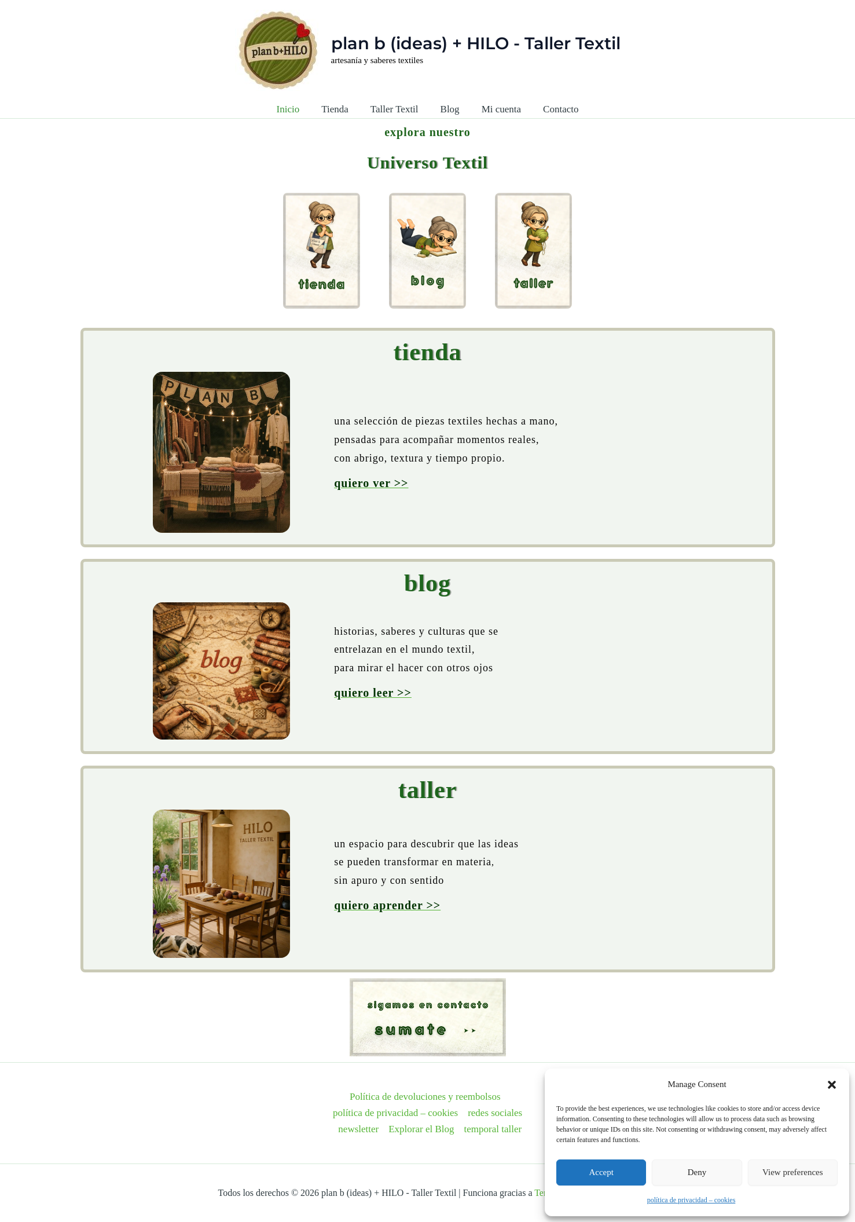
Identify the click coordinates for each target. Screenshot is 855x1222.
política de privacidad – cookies (691, 1200)
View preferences (792, 1172)
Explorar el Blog (421, 1129)
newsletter (358, 1129)
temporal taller (493, 1129)
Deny (697, 1172)
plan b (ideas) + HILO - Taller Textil (476, 43)
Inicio (294, 109)
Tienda (338, 109)
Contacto (555, 109)
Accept (601, 1172)
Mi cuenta (498, 109)
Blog (448, 109)
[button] (832, 1085)
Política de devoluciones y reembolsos (425, 1096)
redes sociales (495, 1112)
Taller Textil (396, 109)
